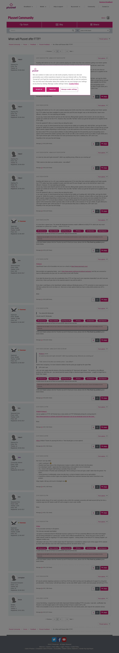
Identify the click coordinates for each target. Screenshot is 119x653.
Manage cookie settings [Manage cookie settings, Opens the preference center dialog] (69, 89)
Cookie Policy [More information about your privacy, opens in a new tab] (74, 84)
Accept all (39, 89)
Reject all (53, 89)
